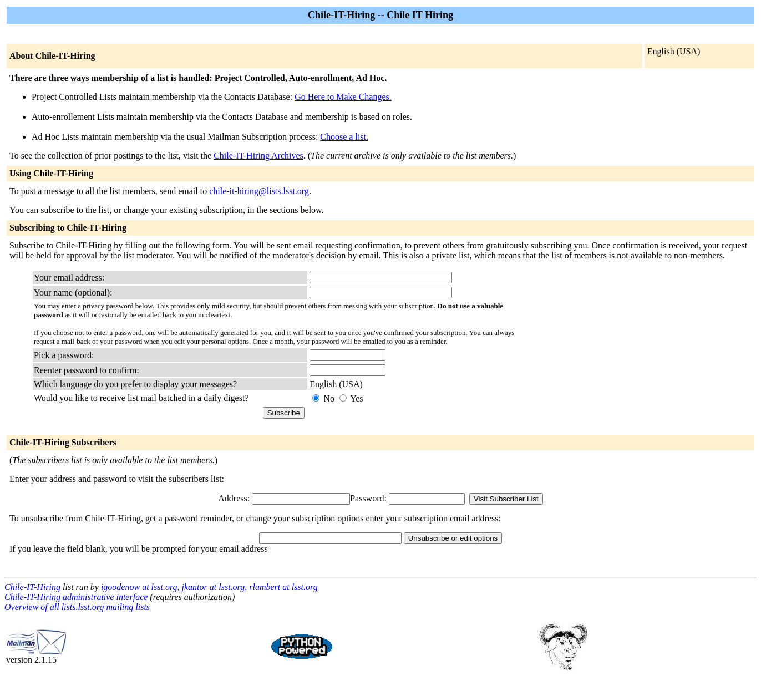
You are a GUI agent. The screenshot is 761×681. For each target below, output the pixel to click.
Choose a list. (344, 136)
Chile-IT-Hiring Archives (258, 155)
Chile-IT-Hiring (32, 587)
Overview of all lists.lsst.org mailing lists (77, 607)
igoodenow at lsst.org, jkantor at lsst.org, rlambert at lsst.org (209, 587)
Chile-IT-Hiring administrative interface (76, 597)
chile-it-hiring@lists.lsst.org (259, 191)
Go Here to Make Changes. (343, 96)
